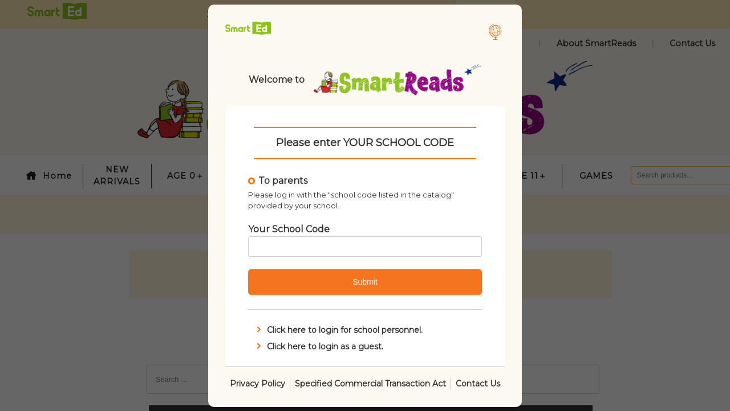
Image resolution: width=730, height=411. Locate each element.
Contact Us (478, 383)
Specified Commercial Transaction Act (370, 383)
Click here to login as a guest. (318, 346)
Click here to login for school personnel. (338, 330)
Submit (365, 282)
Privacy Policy (257, 383)
